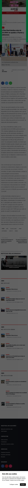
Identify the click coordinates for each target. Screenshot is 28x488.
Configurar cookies (14, 484)
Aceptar (23, 484)
